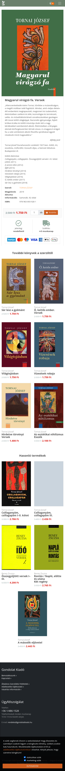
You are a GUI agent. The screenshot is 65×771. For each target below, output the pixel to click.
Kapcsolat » (6, 678)
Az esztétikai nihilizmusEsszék (49, 434)
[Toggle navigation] (59, 3)
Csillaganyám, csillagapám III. (49, 513)
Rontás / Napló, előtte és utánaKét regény (49, 578)
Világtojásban (16, 372)
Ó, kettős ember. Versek (49, 310)
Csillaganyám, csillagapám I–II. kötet (16, 513)
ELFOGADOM (32, 766)
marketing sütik (34, 760)
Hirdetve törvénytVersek (16, 434)
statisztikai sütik (34, 757)
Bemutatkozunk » (9, 675)
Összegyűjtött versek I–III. (16, 576)
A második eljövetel (32, 641)
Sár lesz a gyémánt (16, 309)
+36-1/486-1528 (10, 710)
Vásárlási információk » (11, 689)
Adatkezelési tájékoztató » (13, 686)
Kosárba (51, 212)
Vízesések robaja (49, 372)
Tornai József (26, 187)
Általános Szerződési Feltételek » (15, 684)
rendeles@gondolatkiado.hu (20, 722)
